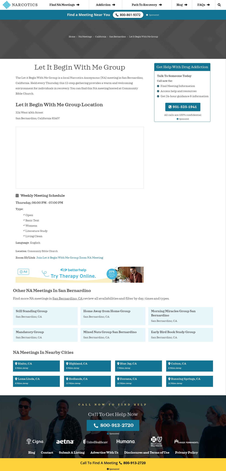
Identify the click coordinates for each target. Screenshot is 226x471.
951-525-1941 (183, 107)
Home (72, 36)
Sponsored (113, 469)
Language (22, 243)
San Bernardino (117, 36)
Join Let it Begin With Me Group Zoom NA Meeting (69, 257)
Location (21, 251)
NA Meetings (85, 36)
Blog (182, 5)
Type (19, 209)
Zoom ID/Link (25, 257)
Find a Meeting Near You (88, 14)
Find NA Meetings (64, 5)
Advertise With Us (104, 453)
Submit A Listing (72, 453)
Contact (47, 453)
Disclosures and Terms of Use (146, 453)
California (100, 36)
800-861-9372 (128, 15)
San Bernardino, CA (67, 298)
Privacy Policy (186, 453)
